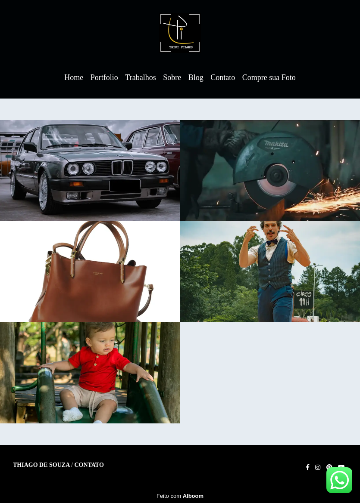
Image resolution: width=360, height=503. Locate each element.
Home (73, 77)
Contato (222, 77)
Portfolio (104, 77)
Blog (195, 77)
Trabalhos (140, 77)
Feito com (180, 496)
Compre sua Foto (269, 77)
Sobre (172, 77)
